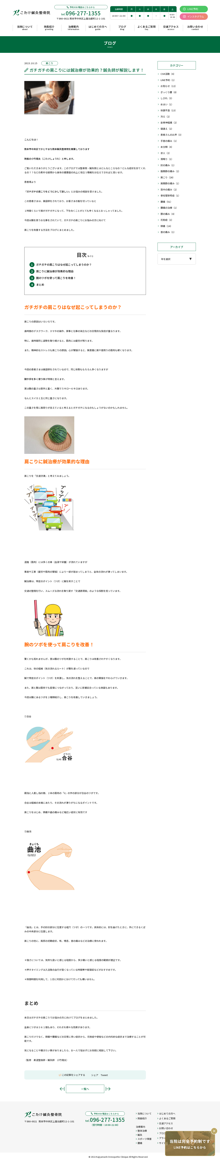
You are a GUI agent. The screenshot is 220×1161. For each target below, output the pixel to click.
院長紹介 (141, 1118)
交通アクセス (165, 1123)
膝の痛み (168, 214)
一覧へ (85, 1089)
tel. (81, 13)
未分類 (167, 147)
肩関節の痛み (171, 183)
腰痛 (167, 202)
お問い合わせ (165, 1128)
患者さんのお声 (172, 135)
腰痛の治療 (169, 208)
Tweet (104, 1075)
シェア (94, 1075)
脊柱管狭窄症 (171, 196)
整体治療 (141, 1130)
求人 (166, 153)
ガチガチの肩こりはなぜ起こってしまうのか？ (64, 264)
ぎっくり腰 (169, 92)
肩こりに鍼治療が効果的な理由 (54, 271)
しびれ (167, 98)
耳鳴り (167, 159)
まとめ (40, 284)
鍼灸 (139, 1134)
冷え (166, 116)
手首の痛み (169, 141)
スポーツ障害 (144, 1138)
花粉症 (167, 220)
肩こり (168, 177)
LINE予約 (168, 80)
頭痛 (167, 226)
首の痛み (168, 232)
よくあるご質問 (166, 1118)
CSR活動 (168, 74)
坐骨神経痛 (169, 122)
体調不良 (169, 110)
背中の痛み (169, 190)
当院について (144, 1113)
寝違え (167, 129)
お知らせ (169, 86)
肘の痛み (168, 165)
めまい (167, 104)
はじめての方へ (166, 1113)
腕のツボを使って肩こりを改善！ (56, 278)
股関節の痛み (171, 171)
